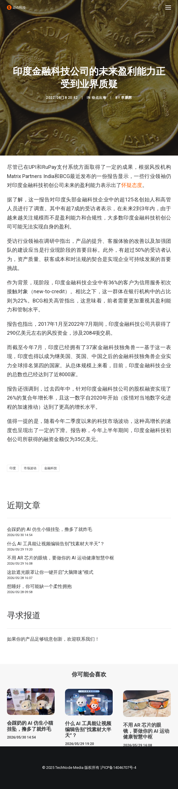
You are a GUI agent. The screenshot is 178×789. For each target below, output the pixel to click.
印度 (13, 468)
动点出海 (99, 98)
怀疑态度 (131, 185)
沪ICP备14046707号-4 (118, 767)
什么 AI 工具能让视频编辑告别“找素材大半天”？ (56, 543)
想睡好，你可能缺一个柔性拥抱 (39, 586)
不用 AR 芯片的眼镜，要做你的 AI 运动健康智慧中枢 (60, 558)
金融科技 (50, 468)
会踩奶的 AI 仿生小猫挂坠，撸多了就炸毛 (49, 529)
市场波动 (30, 468)
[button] (168, 7)
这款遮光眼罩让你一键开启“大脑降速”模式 (50, 572)
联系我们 (85, 639)
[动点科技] (16, 7)
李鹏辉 (126, 98)
